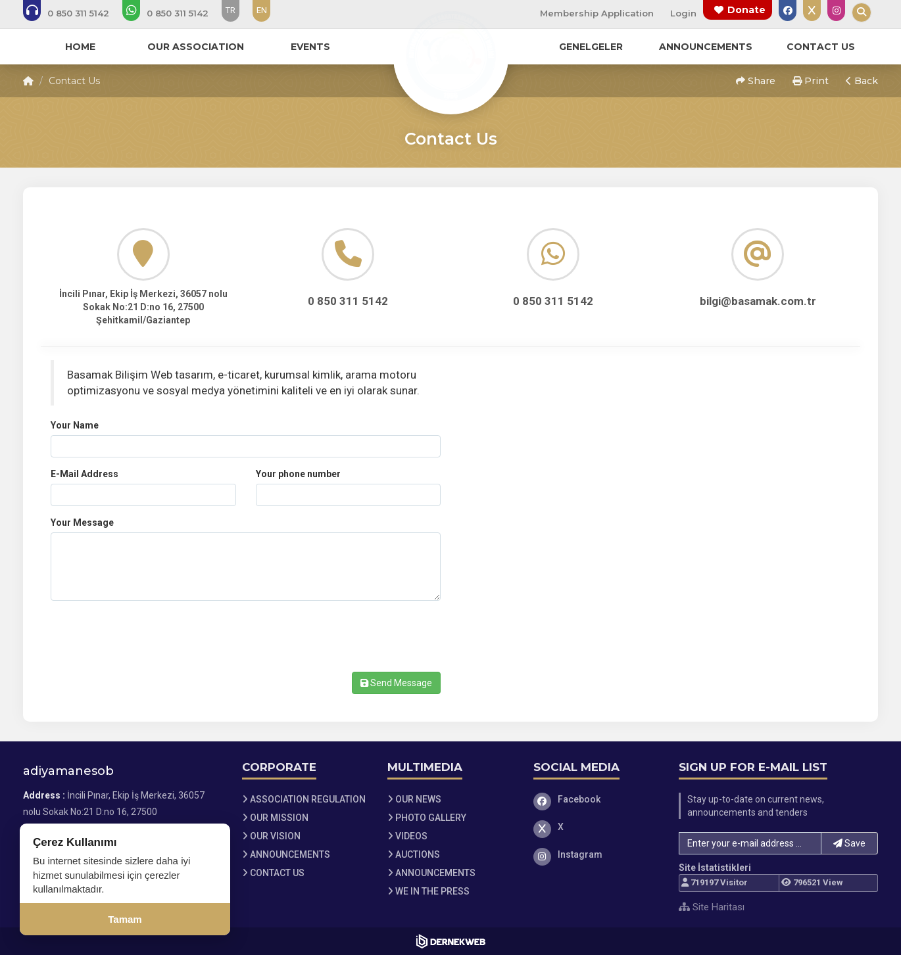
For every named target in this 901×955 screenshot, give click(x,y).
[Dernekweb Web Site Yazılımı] (451, 941)
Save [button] (849, 843)
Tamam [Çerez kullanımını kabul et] (124, 919)
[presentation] (151, 636)
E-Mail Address (84, 474)
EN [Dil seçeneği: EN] (261, 10)
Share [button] (755, 81)
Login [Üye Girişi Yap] (683, 13)
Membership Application (597, 13)
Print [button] (810, 81)
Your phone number (298, 474)
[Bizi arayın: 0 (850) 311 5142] (75, 13)
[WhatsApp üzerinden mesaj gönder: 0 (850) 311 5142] (174, 13)
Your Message (82, 522)
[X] (596, 826)
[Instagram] (596, 854)
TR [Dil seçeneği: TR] (230, 10)
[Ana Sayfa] (450, 55)
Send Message (396, 683)
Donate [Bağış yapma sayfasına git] (746, 10)
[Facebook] (596, 799)
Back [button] (862, 81)
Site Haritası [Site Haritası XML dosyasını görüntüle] (711, 907)
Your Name (75, 425)
